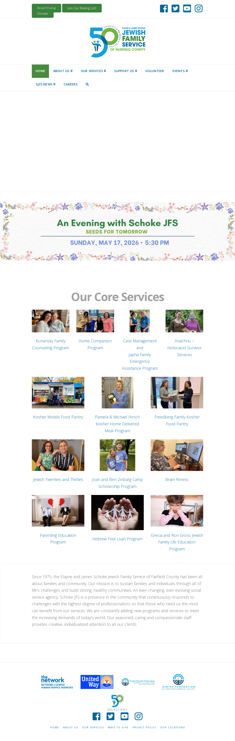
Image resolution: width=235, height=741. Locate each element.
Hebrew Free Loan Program (117, 538)
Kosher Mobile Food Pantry (58, 417)
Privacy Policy (144, 727)
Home (54, 727)
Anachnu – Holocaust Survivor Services (184, 347)
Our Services (93, 727)
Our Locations (172, 727)
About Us (70, 727)
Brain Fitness (176, 479)
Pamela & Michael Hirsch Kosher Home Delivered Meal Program (117, 423)
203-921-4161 (117, 709)
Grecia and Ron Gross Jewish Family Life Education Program (177, 542)
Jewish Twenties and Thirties (58, 479)
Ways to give (118, 727)
